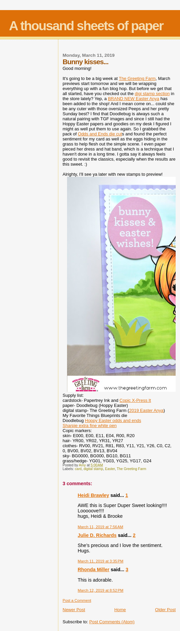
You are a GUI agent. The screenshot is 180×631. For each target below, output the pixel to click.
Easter (110, 469)
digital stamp (93, 469)
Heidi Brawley (93, 495)
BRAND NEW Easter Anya (133, 98)
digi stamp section (152, 93)
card (78, 469)
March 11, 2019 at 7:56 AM (100, 527)
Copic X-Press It (135, 400)
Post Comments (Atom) (111, 621)
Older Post (165, 609)
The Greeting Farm (137, 78)
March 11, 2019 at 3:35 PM (100, 561)
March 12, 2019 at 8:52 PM (100, 590)
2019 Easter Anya (146, 410)
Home (120, 609)
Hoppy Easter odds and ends (113, 420)
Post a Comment (77, 600)
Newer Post (74, 609)
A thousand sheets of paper (86, 25)
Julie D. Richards (97, 535)
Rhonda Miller (94, 569)
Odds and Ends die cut (100, 133)
